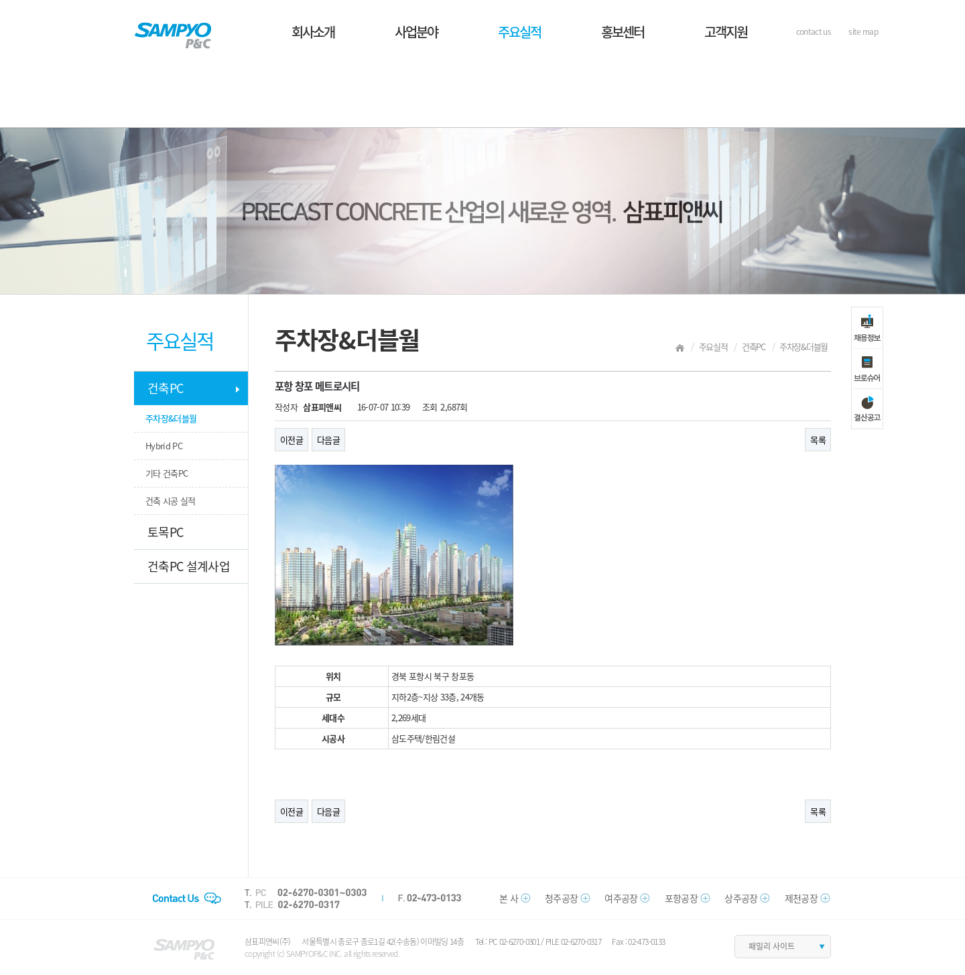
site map (863, 31)
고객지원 (725, 32)
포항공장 (681, 898)
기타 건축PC (166, 473)
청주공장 (561, 898)
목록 (818, 439)
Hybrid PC (163, 445)
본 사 (508, 898)
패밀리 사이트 (772, 946)
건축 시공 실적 (170, 500)
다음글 (328, 439)
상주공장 (740, 898)
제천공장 (801, 898)
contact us (814, 31)
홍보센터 (622, 32)
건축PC (165, 388)
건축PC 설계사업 (188, 566)
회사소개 (313, 32)
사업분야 (416, 32)
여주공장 (620, 898)
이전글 (291, 439)
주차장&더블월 (170, 418)
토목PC (165, 532)
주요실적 (519, 32)
